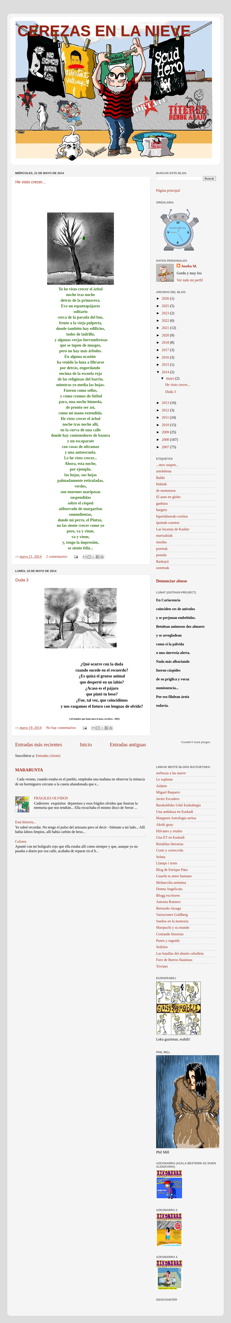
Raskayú (162, 562)
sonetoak (162, 568)
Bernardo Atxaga (168, 908)
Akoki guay (164, 825)
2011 (166, 417)
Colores (20, 842)
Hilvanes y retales (169, 831)
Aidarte (161, 786)
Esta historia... (25, 822)
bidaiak (161, 484)
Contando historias (170, 934)
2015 (166, 365)
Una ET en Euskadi (170, 837)
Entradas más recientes (38, 744)
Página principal (168, 191)
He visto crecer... (30, 182)
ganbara (162, 504)
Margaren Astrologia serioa (176, 818)
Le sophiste (164, 779)
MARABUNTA (29, 770)
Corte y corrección (169, 850)
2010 (166, 425)
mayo (170, 378)
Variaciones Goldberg (172, 915)
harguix (161, 510)
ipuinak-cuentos (167, 523)
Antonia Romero (168, 902)
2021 (166, 328)
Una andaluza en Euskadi (174, 812)
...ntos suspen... (167, 465)
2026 (166, 298)
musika (161, 542)
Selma (160, 857)
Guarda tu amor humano (174, 876)
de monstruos (166, 491)
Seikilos (162, 947)
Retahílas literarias (169, 844)
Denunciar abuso (171, 581)
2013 (166, 403)
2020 (166, 335)
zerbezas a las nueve (171, 773)
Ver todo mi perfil (190, 280)
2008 (166, 440)
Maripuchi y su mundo (172, 928)
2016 (166, 357)
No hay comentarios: (61, 728)
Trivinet (162, 966)
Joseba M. (189, 266)
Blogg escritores (168, 896)
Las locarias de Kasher (172, 529)
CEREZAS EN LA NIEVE (104, 30)
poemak (162, 549)
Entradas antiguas (128, 744)
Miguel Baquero (168, 792)
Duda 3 (21, 580)
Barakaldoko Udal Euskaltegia (178, 805)
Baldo (160, 478)
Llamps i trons (166, 863)
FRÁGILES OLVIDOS (51, 798)
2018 (166, 343)
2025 (166, 306)
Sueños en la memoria (172, 921)
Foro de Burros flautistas (174, 960)
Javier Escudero (167, 799)
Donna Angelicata (169, 889)
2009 (166, 432)
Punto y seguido (168, 941)
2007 (166, 447)
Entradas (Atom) (48, 756)
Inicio (86, 744)
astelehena (163, 471)
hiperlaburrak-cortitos (172, 516)
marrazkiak (164, 536)
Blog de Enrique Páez (172, 870)
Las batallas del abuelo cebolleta (179, 954)
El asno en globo (168, 497)
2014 (166, 372)
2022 (166, 321)
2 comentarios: (57, 557)
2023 (166, 313)
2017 (166, 350)
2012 (166, 410)
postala (161, 555)
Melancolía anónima (171, 883)
